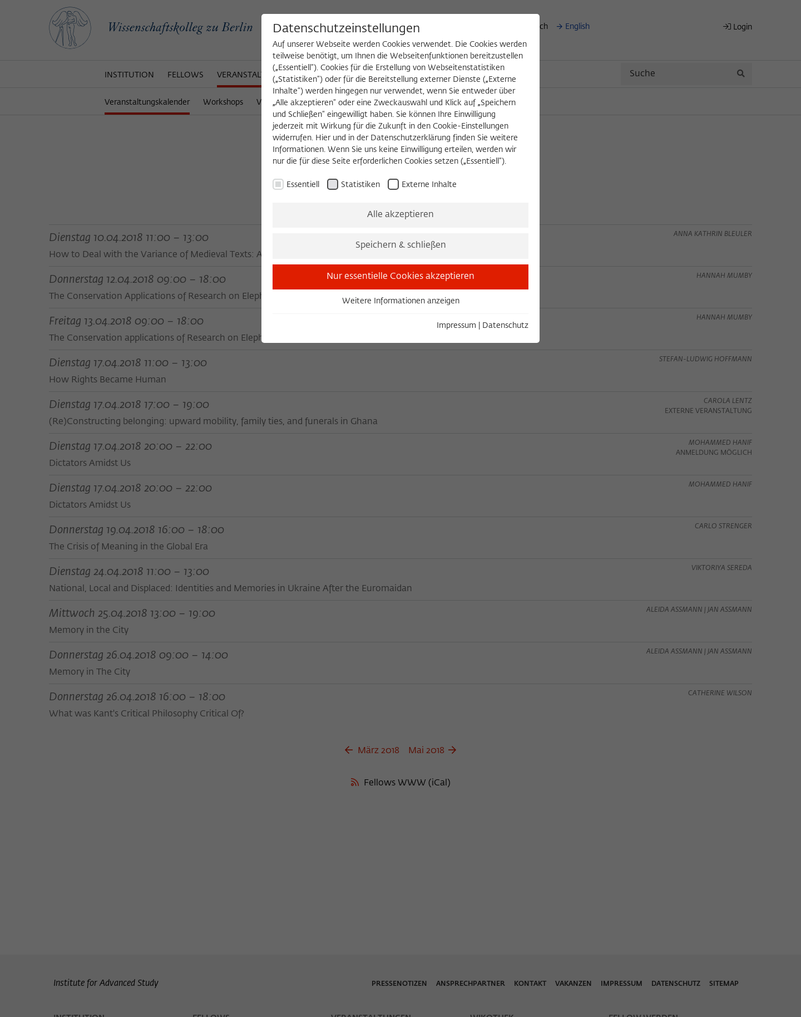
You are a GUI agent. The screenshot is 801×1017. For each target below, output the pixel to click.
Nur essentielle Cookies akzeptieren (400, 276)
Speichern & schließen (400, 245)
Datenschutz (505, 326)
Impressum (456, 326)
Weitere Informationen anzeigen (400, 301)
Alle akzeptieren (400, 214)
